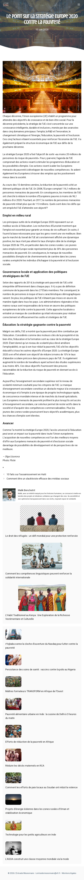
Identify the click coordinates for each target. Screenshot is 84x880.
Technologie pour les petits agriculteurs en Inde (30, 834)
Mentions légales (69, 873)
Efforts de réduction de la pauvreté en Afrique (29, 741)
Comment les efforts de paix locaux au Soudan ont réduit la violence (41, 787)
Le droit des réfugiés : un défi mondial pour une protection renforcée (41, 535)
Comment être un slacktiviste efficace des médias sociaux (38, 478)
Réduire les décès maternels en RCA (24, 765)
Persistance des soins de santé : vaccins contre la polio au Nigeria (40, 669)
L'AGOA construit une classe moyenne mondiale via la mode (37, 859)
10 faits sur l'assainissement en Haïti (26, 474)
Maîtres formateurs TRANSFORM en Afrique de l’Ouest (34, 691)
